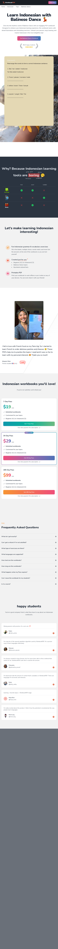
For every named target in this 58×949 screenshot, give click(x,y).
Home (3, 7)
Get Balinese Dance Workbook (29, 38)
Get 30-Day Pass (29, 458)
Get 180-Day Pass (29, 492)
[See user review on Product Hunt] (53, 633)
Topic (17, 7)
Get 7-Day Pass (29, 424)
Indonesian (10, 7)
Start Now (52, 2)
